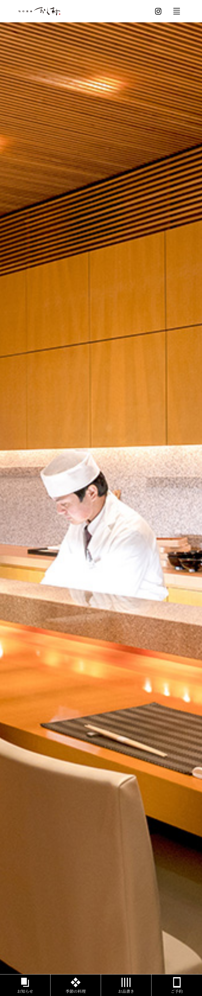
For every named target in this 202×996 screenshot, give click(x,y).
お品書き (126, 991)
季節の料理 (75, 991)
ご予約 (177, 991)
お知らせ (25, 991)
